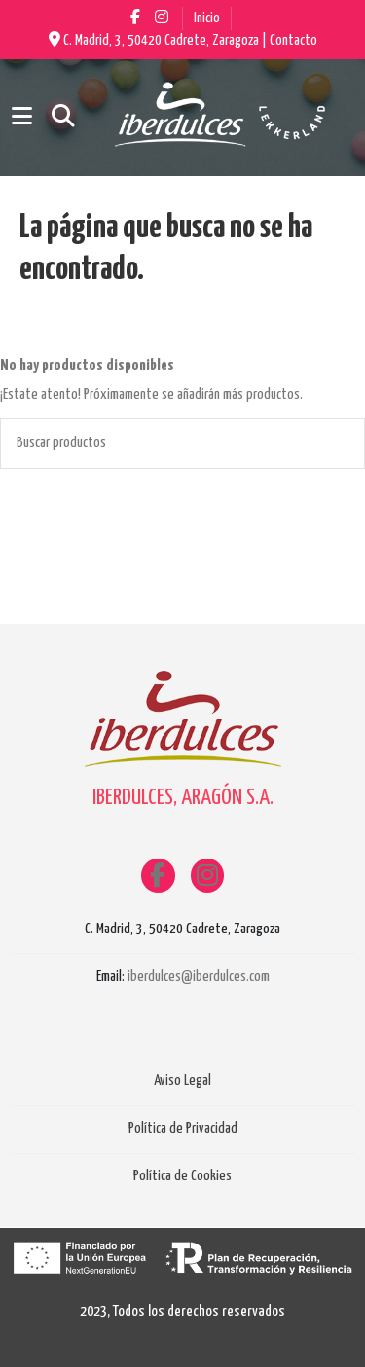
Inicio (207, 18)
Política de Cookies (182, 1176)
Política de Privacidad (182, 1128)
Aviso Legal (182, 1080)
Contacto (293, 40)
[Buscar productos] (341, 443)
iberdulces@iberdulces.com (199, 976)
